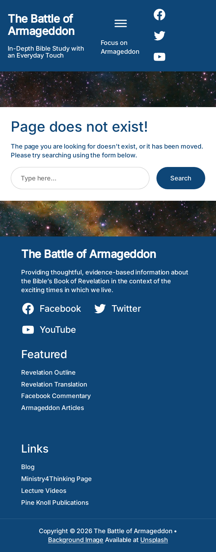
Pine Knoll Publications (55, 502)
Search (180, 178)
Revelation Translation (54, 384)
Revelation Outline (48, 372)
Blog (28, 467)
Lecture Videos (43, 490)
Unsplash (154, 540)
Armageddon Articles (52, 408)
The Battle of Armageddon (41, 25)
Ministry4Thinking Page (56, 479)
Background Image (75, 540)
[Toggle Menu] (121, 23)
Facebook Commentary (56, 396)
